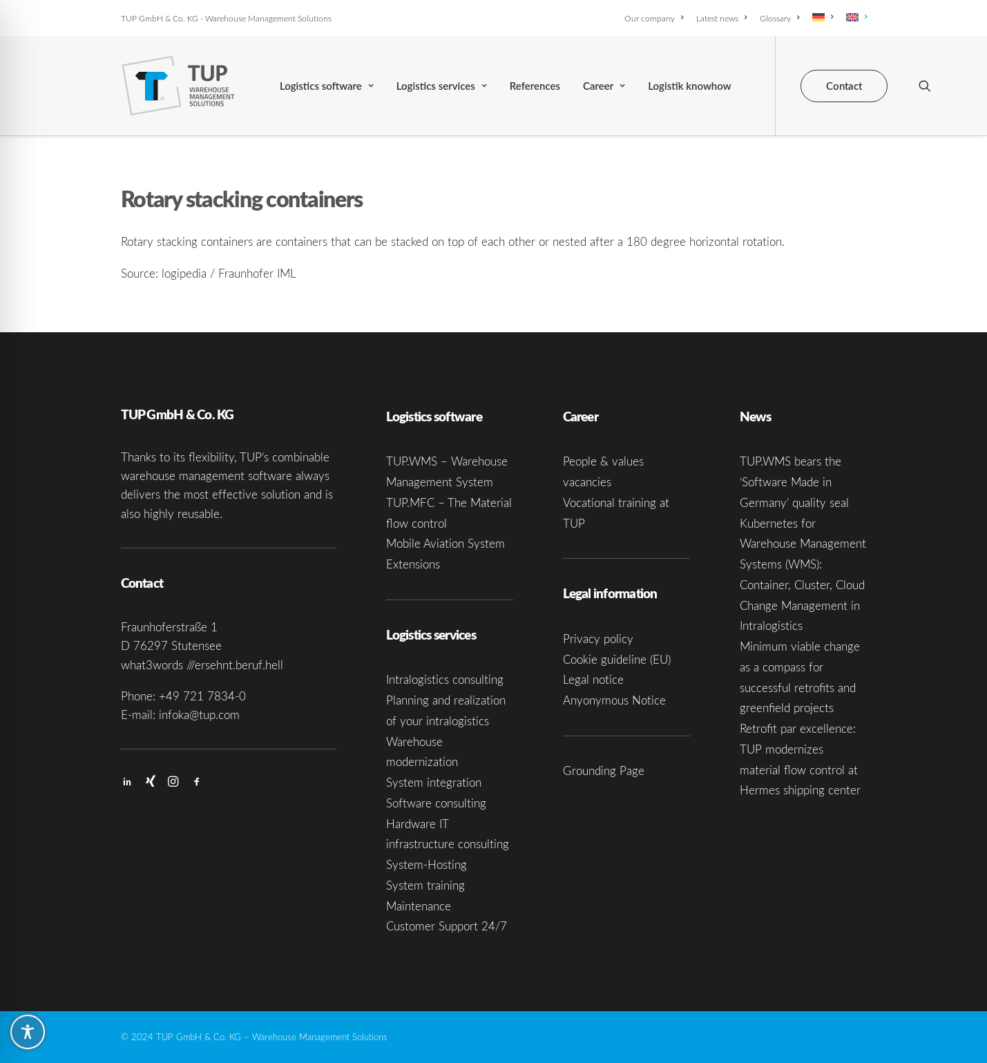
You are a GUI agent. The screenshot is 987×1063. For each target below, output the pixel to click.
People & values (603, 461)
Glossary (779, 17)
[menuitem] (656, 18)
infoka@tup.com (199, 714)
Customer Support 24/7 (446, 926)
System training (425, 885)
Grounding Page (603, 770)
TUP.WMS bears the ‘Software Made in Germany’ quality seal (794, 481)
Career (604, 85)
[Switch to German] (822, 17)
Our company (653, 17)
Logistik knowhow (689, 85)
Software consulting (436, 803)
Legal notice (593, 679)
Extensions (413, 564)
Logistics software (327, 85)
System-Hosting (426, 864)
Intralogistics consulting (445, 679)
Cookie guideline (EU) (617, 659)
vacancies (587, 482)
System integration (433, 782)
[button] (925, 85)
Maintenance (418, 906)
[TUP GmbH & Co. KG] (178, 86)
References (535, 85)
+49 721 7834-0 (202, 696)
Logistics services (441, 85)
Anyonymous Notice (614, 700)
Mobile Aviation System (445, 543)
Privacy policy (598, 639)
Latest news (721, 17)
